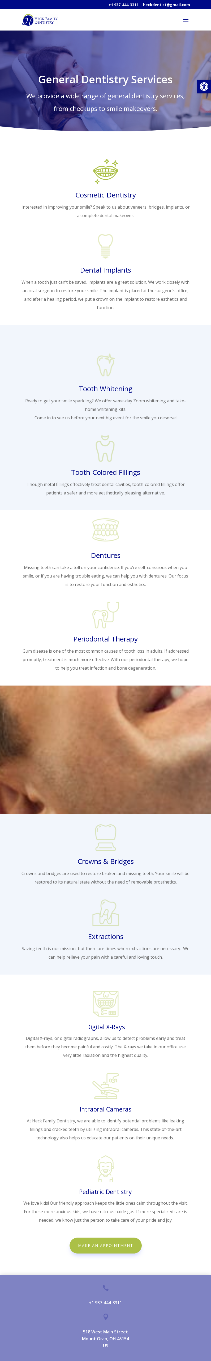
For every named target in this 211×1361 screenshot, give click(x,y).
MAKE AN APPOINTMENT (105, 1245)
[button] (204, 86)
